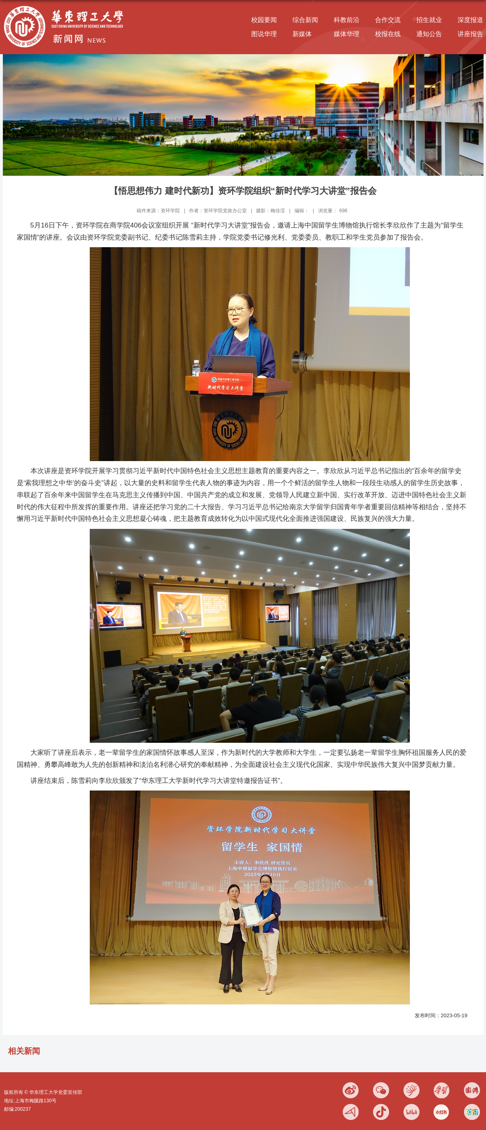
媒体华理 (346, 33)
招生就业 (429, 19)
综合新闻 (305, 19)
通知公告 (429, 33)
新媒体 (302, 33)
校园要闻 (264, 19)
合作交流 (388, 19)
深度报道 (470, 19)
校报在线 (388, 33)
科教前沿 (346, 19)
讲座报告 (470, 33)
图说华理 (264, 33)
